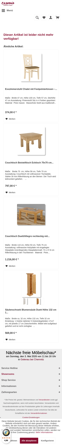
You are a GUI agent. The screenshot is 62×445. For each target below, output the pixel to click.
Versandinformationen (39, 413)
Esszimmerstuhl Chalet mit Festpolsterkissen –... (31, 89)
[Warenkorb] (57, 17)
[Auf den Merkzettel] (10, 119)
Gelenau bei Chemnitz (32, 359)
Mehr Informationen (44, 432)
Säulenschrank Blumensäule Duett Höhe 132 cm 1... (30, 311)
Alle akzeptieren (29, 441)
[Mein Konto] (50, 17)
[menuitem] (7, 10)
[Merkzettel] (44, 17)
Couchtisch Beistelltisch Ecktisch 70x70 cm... (29, 162)
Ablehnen (12, 441)
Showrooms (7, 374)
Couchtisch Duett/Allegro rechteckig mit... (27, 236)
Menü (7, 10)
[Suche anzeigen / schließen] (37, 17)
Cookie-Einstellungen (31, 417)
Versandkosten (44, 400)
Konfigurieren (47, 441)
